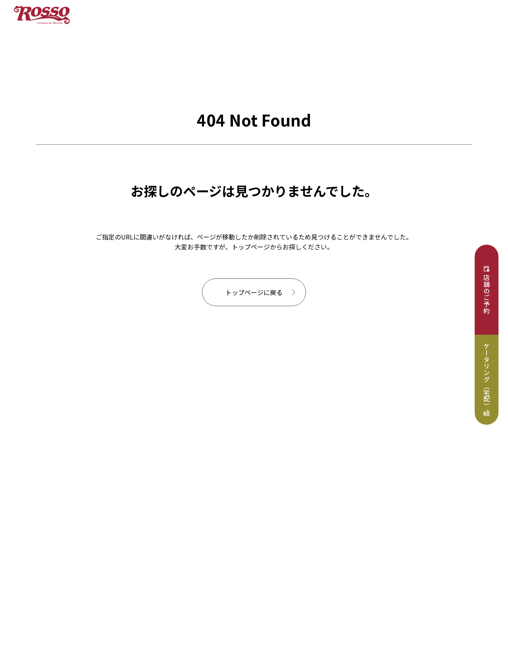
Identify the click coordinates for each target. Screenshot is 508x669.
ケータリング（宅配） (486, 376)
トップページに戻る (254, 292)
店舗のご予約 (486, 294)
